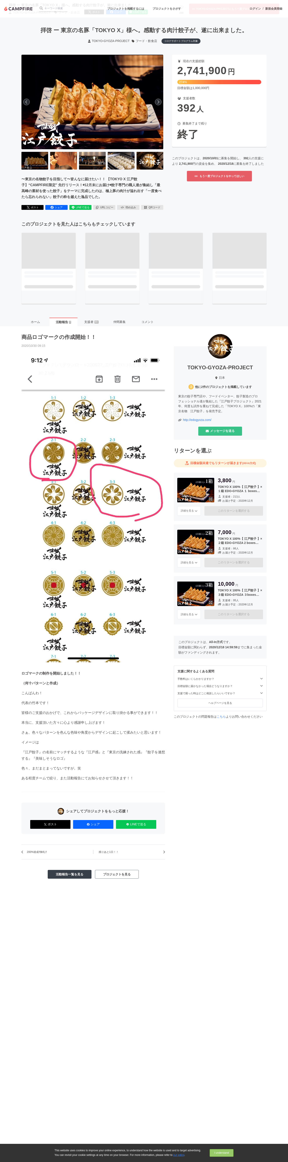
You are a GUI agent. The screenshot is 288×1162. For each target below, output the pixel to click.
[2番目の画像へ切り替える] (63, 161)
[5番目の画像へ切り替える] (150, 161)
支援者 (91, 322)
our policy (178, 1155)
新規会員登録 (273, 8)
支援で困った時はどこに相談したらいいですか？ (220, 693)
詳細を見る (189, 510)
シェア (56, 207)
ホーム (35, 322)
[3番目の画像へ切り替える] (92, 161)
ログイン (255, 8)
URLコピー (104, 207)
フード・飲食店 (144, 41)
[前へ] (26, 102)
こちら (221, 716)
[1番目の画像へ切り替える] (34, 161)
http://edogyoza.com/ (197, 420)
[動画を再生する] (92, 102)
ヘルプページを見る (220, 703)
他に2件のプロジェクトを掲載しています (223, 387)
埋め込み (128, 207)
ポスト (32, 207)
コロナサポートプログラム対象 (181, 41)
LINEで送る (80, 207)
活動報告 (63, 322)
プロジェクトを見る (117, 874)
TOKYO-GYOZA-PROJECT (109, 41)
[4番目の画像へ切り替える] (121, 161)
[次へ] (158, 102)
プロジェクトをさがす (167, 8)
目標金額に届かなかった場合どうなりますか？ (220, 686)
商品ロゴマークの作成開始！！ (58, 337)
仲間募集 (119, 322)
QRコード (152, 207)
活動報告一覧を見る (69, 874)
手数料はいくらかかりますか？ (220, 678)
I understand (221, 1152)
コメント (147, 322)
